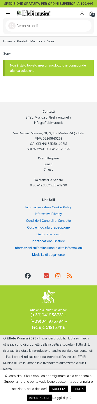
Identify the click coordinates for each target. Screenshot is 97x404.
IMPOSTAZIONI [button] (39, 398)
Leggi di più (61, 398)
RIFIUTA (79, 389)
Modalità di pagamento (48, 254)
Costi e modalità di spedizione (48, 227)
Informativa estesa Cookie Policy (48, 207)
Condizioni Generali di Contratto (48, 220)
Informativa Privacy (48, 214)
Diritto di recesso (48, 234)
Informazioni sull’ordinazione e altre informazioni (49, 248)
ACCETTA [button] (58, 389)
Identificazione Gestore (48, 241)
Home (7, 41)
